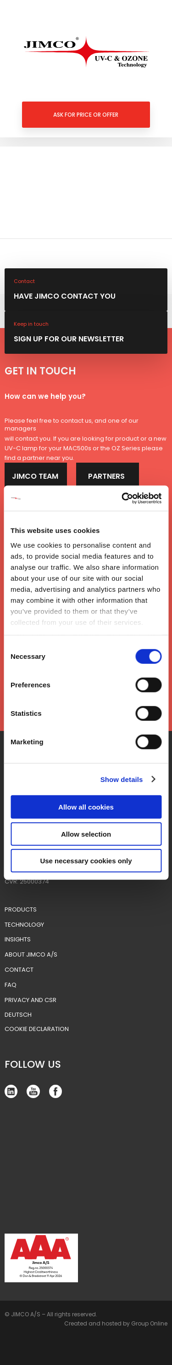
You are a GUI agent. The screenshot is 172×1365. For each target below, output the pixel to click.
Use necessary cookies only (86, 861)
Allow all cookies (86, 807)
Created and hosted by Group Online (115, 1323)
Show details (121, 779)
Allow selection (86, 834)
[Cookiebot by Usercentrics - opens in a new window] (122, 498)
